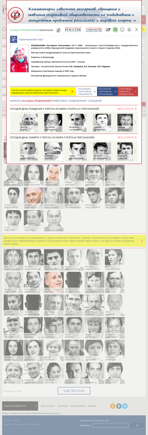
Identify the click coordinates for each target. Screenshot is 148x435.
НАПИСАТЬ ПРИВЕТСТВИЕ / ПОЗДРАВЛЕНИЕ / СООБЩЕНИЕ (56, 102)
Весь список (126, 110)
